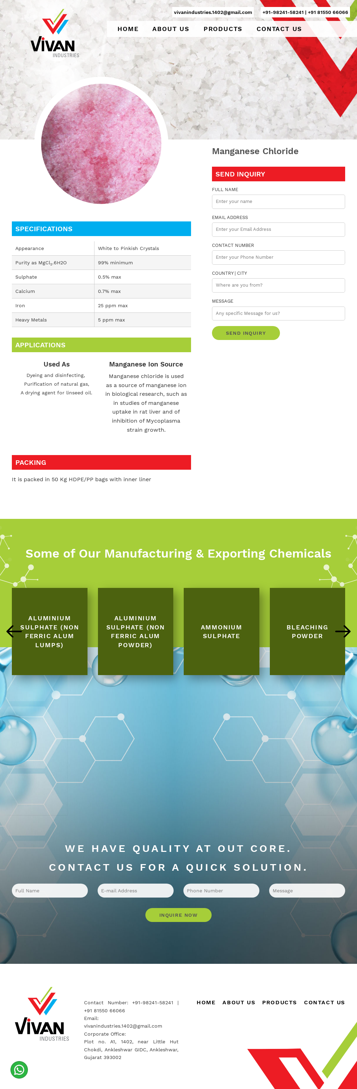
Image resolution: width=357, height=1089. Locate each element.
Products (223, 28)
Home (127, 28)
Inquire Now (178, 915)
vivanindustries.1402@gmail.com (213, 12)
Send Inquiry (246, 333)
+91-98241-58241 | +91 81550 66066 (305, 12)
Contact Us (279, 28)
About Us (170, 28)
